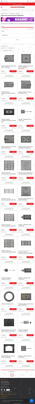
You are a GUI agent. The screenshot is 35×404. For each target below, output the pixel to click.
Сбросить (17, 39)
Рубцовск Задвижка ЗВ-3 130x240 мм (24, 278)
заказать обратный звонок (5, 382)
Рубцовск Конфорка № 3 (7, 304)
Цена (3, 26)
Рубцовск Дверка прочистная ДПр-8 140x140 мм (25, 199)
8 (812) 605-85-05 (17, 4)
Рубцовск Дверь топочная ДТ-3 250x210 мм (24, 92)
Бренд (3, 31)
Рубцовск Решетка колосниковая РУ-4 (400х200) (26, 252)
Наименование (5, 35)
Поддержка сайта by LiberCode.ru (6, 391)
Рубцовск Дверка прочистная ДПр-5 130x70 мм (25, 304)
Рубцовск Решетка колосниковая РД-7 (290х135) (8, 199)
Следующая (11, 371)
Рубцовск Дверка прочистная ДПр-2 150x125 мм (8, 147)
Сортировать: (3, 48)
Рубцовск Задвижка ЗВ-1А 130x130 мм (24, 120)
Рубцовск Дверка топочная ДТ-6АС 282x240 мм (8, 356)
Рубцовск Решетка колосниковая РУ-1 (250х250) (8, 173)
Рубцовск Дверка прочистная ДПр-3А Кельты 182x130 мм (8, 330)
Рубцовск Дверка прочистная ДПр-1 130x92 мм (8, 66)
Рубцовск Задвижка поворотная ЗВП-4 (23, 330)
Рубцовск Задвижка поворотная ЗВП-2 (6, 278)
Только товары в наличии (6, 50)
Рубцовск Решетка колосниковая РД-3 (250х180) (8, 225)
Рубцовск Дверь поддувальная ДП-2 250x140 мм (8, 93)
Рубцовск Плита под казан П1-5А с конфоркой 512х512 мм (25, 173)
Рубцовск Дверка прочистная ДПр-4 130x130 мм (25, 66)
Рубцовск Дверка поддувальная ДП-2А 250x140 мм (8, 120)
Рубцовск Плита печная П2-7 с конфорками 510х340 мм (25, 147)
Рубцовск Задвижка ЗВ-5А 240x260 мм (24, 356)
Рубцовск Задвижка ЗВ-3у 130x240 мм (24, 225)
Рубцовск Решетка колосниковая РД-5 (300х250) (8, 251)
